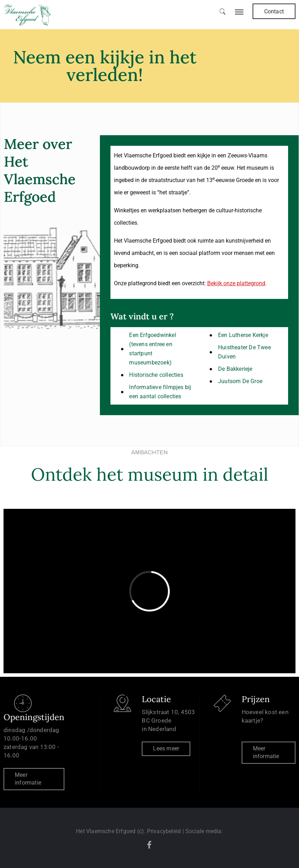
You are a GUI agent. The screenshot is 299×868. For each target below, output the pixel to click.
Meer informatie (28, 779)
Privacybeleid (164, 831)
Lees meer (166, 748)
